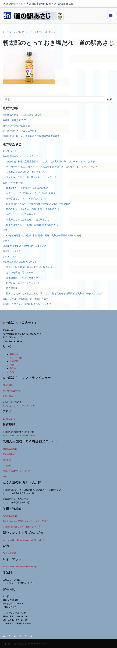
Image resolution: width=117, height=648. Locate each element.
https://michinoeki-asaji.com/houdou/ (20, 435)
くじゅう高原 (16, 358)
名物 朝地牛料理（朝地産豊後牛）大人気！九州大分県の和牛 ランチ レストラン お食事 (50, 161)
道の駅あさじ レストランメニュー (19, 405)
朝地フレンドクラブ (13, 251)
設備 (5, 230)
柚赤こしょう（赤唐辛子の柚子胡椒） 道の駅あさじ (32, 209)
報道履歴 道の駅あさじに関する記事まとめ (25, 246)
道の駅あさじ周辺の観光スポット (20, 261)
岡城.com (14, 354)
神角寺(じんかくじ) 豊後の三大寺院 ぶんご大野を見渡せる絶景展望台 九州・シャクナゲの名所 (54, 293)
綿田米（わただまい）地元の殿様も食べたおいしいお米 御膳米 (38, 203)
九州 (12, 372)
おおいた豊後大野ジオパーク (21, 272)
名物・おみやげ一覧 (13, 182)
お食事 (14, 635)
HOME (4, 635)
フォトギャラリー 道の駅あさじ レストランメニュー (35, 177)
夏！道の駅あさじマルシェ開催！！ (21, 131)
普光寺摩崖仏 (13, 288)
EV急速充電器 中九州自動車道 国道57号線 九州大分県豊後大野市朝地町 (43, 235)
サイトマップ (9, 256)
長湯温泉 (14, 361)
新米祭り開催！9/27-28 (14, 120)
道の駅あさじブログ (12, 419)
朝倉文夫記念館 (10, 448)
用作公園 (7, 460)
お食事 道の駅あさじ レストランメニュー (24, 156)
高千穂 (13, 368)
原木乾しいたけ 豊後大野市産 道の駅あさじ (28, 188)
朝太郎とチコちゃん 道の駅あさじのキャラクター (28, 304)
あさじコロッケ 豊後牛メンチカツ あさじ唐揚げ (30, 193)
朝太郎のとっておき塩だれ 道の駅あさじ (27, 219)
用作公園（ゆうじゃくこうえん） (23, 283)
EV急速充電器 (9, 553)
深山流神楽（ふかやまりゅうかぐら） (25, 277)
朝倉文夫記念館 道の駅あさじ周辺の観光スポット (31, 267)
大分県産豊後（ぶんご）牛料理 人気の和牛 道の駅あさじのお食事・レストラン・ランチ (52, 166)
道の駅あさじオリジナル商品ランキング (26, 198)
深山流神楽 (8, 465)
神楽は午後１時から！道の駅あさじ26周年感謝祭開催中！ (32, 136)
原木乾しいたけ (10, 516)
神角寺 (6, 476)
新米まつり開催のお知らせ (16, 125)
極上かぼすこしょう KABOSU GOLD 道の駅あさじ (32, 225)
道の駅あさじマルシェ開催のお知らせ (22, 115)
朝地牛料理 (8, 385)
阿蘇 (12, 365)
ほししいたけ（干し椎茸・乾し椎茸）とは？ (25, 298)
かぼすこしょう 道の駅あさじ (22, 214)
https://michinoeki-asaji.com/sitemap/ (20, 566)
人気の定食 (8, 396)
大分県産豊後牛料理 (12, 391)
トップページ (9, 32)
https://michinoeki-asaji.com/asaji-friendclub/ (23, 540)
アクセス (7, 240)
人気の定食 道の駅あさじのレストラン (25, 172)
